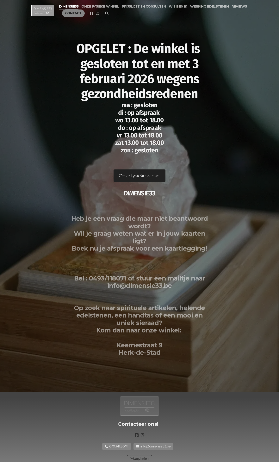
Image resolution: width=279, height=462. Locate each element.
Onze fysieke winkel (139, 176)
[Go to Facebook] (91, 13)
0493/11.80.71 (116, 446)
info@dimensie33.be (153, 446)
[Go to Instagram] (97, 13)
